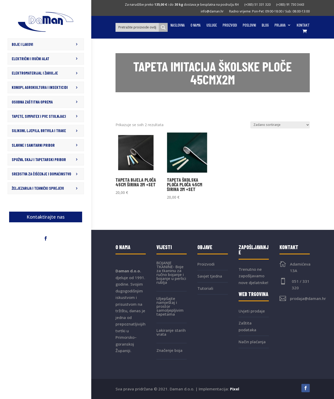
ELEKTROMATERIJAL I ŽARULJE (35, 72)
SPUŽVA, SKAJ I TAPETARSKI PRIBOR (39, 157)
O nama (196, 25)
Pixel (234, 388)
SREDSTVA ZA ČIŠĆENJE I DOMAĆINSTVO (41, 171)
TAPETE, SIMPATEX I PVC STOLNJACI (39, 115)
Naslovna (178, 25)
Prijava (280, 25)
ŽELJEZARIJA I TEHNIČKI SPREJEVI (38, 185)
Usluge (212, 25)
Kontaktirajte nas (46, 214)
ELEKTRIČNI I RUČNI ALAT (30, 58)
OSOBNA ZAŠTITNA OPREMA (32, 101)
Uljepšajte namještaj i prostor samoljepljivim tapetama (170, 306)
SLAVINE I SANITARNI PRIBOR (33, 143)
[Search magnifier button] (163, 27)
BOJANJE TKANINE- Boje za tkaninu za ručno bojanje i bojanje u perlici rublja (171, 272)
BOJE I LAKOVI (22, 44)
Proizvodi (230, 25)
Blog (265, 25)
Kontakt (303, 25)
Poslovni (249, 25)
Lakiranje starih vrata (171, 332)
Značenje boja (169, 350)
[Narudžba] (280, 124)
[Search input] (137, 27)
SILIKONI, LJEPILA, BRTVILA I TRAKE (39, 129)
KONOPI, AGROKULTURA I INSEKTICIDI (40, 86)
